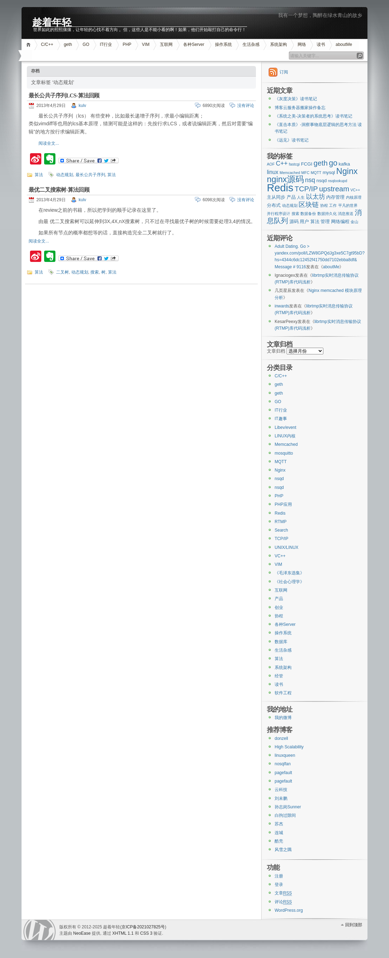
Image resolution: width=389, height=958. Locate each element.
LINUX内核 (285, 435)
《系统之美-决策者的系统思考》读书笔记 (313, 116)
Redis (280, 513)
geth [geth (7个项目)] (320, 163)
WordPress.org (289, 910)
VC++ (280, 555)
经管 (279, 675)
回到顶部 (353, 924)
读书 (321, 44)
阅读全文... (48, 143)
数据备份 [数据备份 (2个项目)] (308, 213)
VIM (145, 44)
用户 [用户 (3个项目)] (304, 221)
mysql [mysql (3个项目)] (329, 172)
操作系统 (223, 44)
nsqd (279, 478)
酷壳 (279, 841)
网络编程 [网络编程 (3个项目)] (340, 221)
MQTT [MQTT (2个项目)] (316, 172)
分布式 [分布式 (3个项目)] (274, 205)
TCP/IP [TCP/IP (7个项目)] (306, 189)
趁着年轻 (52, 21)
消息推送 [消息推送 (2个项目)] (345, 213)
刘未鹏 (281, 798)
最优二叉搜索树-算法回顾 (59, 190)
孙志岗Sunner (288, 806)
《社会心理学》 (289, 581)
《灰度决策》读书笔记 (296, 98)
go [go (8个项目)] (333, 162)
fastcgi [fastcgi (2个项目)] (294, 164)
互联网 (166, 44)
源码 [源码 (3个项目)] (294, 221)
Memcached (286, 444)
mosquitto (284, 453)
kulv (82, 105)
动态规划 (64, 174)
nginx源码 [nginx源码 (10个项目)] (285, 179)
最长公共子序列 (90, 174)
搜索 (94, 272)
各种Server (193, 44)
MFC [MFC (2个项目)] (305, 172)
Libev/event (285, 427)
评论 (283, 902)
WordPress (39, 930)
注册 (279, 876)
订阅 (284, 72)
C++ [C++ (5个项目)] (281, 163)
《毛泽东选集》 (289, 572)
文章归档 (276, 351)
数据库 (281, 641)
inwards (282, 306)
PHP (126, 44)
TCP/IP (281, 538)
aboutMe (344, 44)
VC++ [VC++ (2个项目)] (355, 190)
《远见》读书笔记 (292, 140)
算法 (39, 174)
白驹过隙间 (285, 815)
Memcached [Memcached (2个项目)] (290, 172)
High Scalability (289, 746)
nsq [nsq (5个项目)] (310, 180)
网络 (302, 44)
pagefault (283, 772)
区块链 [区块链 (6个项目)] (309, 204)
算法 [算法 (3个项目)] (314, 221)
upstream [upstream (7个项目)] (334, 189)
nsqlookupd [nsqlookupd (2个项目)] (337, 181)
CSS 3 (146, 933)
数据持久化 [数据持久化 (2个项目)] (327, 213)
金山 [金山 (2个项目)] (354, 222)
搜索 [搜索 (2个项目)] (295, 213)
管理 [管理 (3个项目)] (325, 221)
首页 (29, 44)
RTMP (281, 521)
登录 (279, 884)
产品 (279, 598)
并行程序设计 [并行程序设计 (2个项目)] (278, 213)
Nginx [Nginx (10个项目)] (347, 171)
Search (281, 530)
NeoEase (81, 933)
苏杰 (279, 823)
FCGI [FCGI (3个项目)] (306, 164)
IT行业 (106, 44)
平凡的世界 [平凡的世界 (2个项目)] (348, 205)
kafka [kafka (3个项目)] (344, 164)
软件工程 (283, 692)
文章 (283, 893)
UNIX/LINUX (286, 547)
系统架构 (278, 44)
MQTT (281, 461)
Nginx (280, 470)
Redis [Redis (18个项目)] (280, 187)
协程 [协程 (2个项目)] (324, 205)
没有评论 (245, 105)
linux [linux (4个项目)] (273, 172)
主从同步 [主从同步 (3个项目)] (276, 197)
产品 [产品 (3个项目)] (291, 197)
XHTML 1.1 (122, 933)
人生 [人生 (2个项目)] (301, 197)
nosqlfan (283, 763)
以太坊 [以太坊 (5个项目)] (315, 196)
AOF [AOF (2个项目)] (271, 164)
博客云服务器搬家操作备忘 (300, 107)
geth (68, 44)
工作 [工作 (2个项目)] (333, 205)
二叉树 (62, 272)
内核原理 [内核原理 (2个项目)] (353, 197)
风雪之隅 (283, 849)
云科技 (281, 789)
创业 (279, 607)
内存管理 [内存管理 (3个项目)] (335, 197)
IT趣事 (281, 418)
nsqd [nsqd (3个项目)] (321, 180)
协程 (279, 615)
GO (86, 44)
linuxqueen (285, 755)
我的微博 (283, 717)
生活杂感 (251, 44)
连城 (279, 832)
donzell (281, 738)
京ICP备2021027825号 (143, 926)
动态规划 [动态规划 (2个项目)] (290, 205)
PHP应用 (283, 504)
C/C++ (47, 44)
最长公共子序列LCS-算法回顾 (64, 95)
